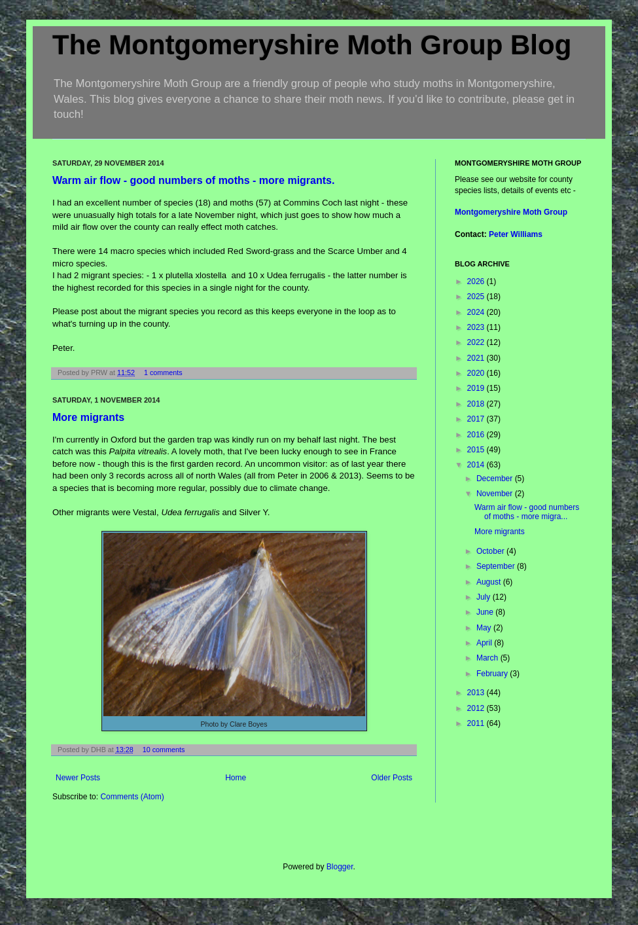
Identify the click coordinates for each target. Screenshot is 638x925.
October (491, 551)
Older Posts (391, 777)
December (495, 478)
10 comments (164, 749)
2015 (477, 449)
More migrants (88, 417)
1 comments (163, 372)
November (495, 493)
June (485, 612)
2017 (477, 419)
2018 (477, 403)
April (485, 642)
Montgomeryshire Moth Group (511, 212)
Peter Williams (515, 234)
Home (235, 777)
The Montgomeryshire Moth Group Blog (311, 44)
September (496, 566)
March (488, 657)
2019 (477, 388)
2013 (477, 692)
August (489, 582)
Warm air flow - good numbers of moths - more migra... (526, 512)
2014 (477, 464)
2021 (477, 358)
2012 (477, 708)
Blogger (340, 866)
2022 (477, 342)
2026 (477, 281)
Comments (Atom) (132, 796)
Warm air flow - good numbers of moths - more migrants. (193, 180)
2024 (477, 312)
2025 (477, 296)
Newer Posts (78, 777)
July (484, 597)
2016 (477, 434)
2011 (477, 723)
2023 (477, 327)
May (484, 627)
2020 (477, 373)
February (493, 673)
